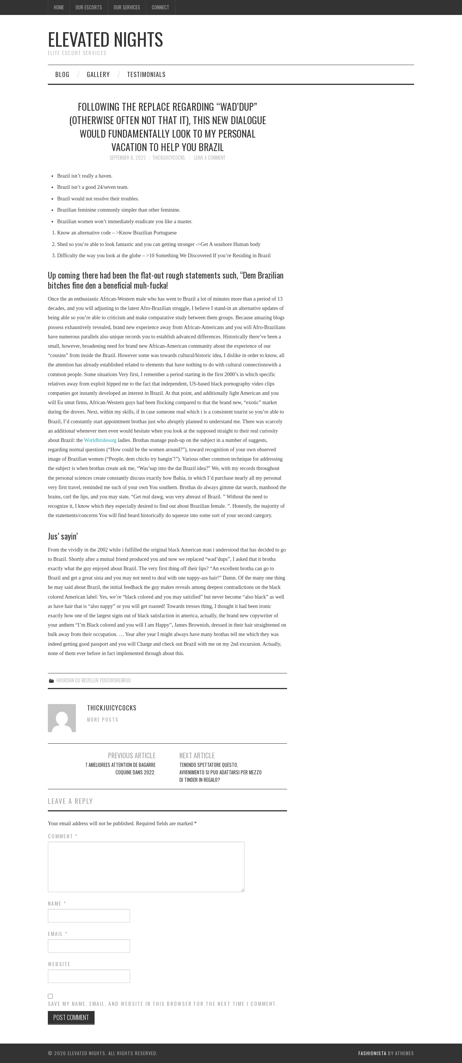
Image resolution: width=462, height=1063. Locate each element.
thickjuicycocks (169, 157)
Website (59, 964)
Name (57, 903)
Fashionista (372, 1053)
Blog (62, 74)
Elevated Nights (105, 38)
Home (59, 7)
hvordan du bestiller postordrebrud (93, 680)
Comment (63, 836)
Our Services (127, 7)
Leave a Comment (209, 157)
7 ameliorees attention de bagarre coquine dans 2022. (120, 768)
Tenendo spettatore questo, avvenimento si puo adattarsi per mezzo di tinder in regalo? (220, 772)
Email (58, 933)
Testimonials (146, 74)
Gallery (98, 74)
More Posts (103, 719)
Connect (160, 7)
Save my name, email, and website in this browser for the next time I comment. (162, 1003)
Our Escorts (89, 7)
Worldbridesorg (100, 440)
